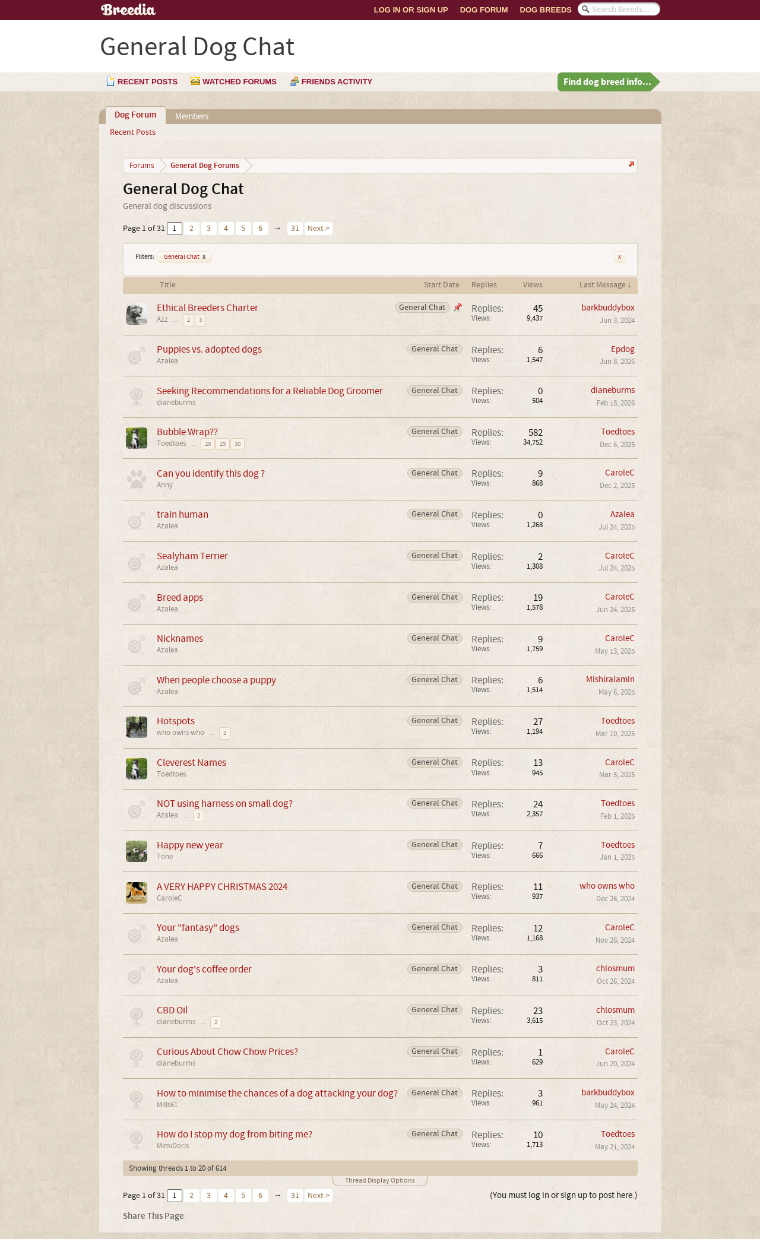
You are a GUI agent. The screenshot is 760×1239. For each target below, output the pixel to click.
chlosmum (615, 968)
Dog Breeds (546, 9)
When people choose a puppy (216, 680)
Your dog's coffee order (204, 969)
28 (208, 444)
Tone (165, 856)
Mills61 (167, 1105)
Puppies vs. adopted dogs (209, 349)
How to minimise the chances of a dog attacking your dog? (277, 1093)
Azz (162, 319)
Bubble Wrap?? (187, 432)
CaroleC (620, 473)
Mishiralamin (610, 679)
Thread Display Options (380, 1180)
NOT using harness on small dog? (225, 803)
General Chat (184, 257)
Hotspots (176, 721)
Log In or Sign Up (411, 9)
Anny (165, 485)
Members (191, 116)
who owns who (180, 732)
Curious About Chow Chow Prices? (227, 1052)
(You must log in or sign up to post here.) (564, 1195)
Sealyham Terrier (192, 556)
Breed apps (180, 597)
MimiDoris (173, 1146)
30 (237, 444)
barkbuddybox (608, 307)
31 (295, 228)
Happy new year (190, 845)
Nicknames (180, 638)
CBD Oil (172, 1010)
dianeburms (176, 402)
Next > (319, 228)
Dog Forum (484, 9)
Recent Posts (133, 132)
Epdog (623, 349)
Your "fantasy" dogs (198, 927)
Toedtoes (171, 443)
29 (223, 444)
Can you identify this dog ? (211, 473)
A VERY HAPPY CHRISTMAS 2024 (222, 886)
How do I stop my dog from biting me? (234, 1134)
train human (182, 514)
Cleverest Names (191, 762)
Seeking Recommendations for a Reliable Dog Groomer (270, 391)
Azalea (167, 361)
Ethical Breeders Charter (207, 308)
